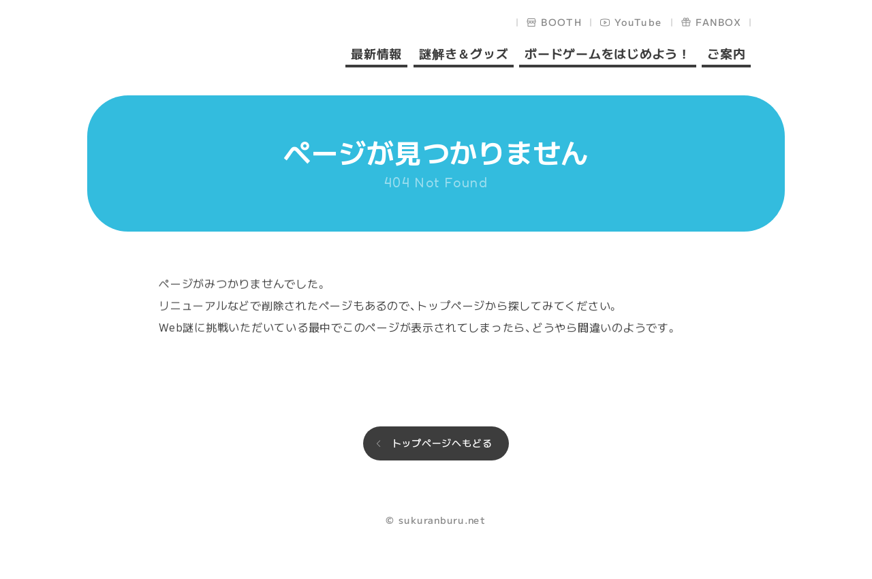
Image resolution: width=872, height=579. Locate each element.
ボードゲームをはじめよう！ (608, 54)
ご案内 (726, 54)
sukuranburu (200, 49)
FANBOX (718, 22)
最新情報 (376, 54)
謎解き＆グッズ (463, 54)
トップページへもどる (442, 443)
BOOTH (561, 22)
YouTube (638, 22)
